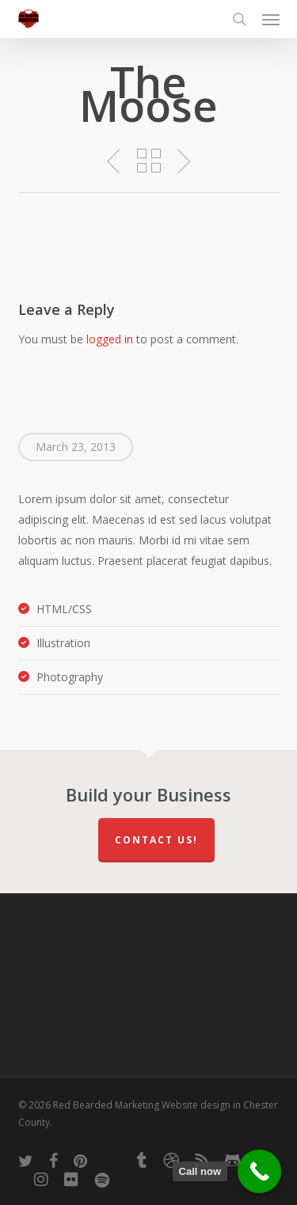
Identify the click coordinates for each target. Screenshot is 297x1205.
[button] (271, 19)
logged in (109, 339)
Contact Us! (156, 840)
